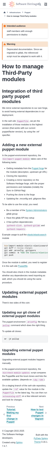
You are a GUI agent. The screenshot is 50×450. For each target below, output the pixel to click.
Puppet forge (38, 168)
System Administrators (36, 210)
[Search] (39, 4)
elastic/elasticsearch (36, 235)
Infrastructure (15, 12)
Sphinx (19, 442)
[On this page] (45, 4)
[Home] (4, 12)
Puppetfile (22, 266)
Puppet (27, 12)
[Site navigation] (4, 4)
